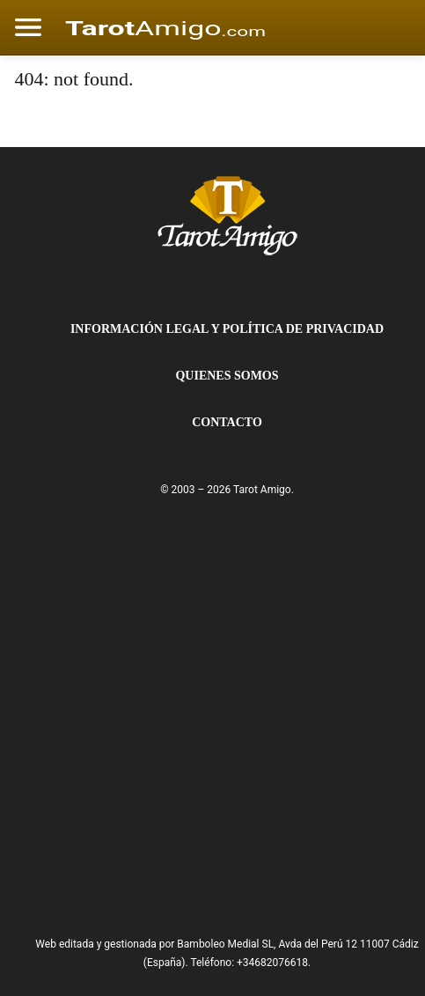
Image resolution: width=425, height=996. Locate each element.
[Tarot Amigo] (227, 215)
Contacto (227, 422)
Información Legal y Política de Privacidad (227, 329)
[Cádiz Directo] (165, 27)
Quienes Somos (226, 375)
